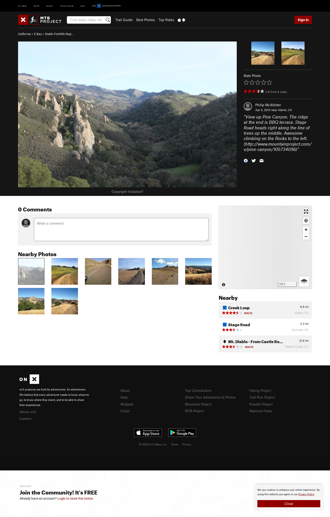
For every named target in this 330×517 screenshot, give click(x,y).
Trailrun (67, 5)
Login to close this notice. (75, 498)
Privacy (186, 444)
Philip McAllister (268, 105)
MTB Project (194, 411)
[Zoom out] (306, 236)
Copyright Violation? (127, 191)
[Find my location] (306, 220)
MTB (37, 5)
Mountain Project (198, 404)
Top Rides (166, 20)
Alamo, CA (285, 110)
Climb (22, 5)
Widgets (127, 404)
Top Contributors (198, 390)
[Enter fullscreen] (306, 211)
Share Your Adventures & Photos (210, 397)
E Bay (38, 34)
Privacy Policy (306, 494)
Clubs (125, 411)
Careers (25, 418)
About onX (27, 412)
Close (288, 503)
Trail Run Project (262, 397)
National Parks (260, 411)
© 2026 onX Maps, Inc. (153, 444)
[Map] (265, 247)
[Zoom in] (306, 229)
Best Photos (145, 20)
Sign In (303, 20)
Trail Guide (124, 20)
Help (124, 397)
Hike (50, 5)
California (24, 34)
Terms (174, 444)
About (125, 390)
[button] (246, 160)
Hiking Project (260, 390)
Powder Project (261, 404)
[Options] (304, 281)
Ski (83, 5)
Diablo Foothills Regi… (59, 34)
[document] (288, 497)
